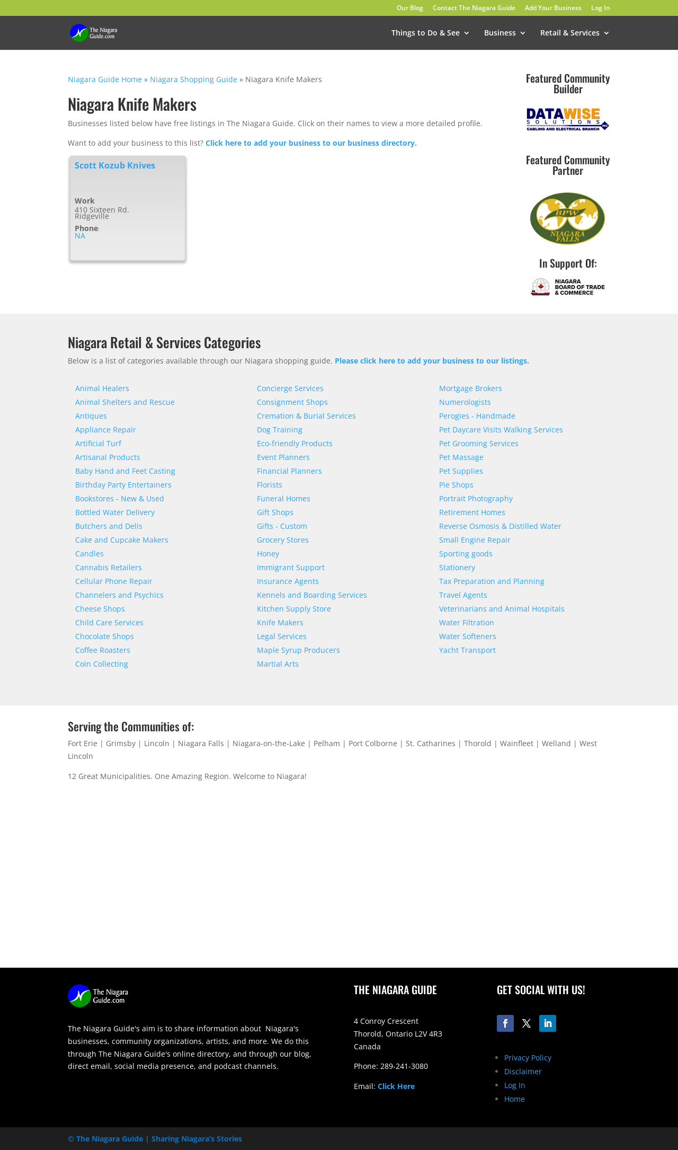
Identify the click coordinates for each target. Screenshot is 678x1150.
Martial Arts (278, 664)
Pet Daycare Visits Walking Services (501, 429)
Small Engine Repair (475, 540)
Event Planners (283, 457)
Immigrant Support (291, 567)
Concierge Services (290, 388)
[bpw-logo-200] (567, 244)
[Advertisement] (482, 884)
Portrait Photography (476, 498)
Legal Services (282, 636)
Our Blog (410, 8)
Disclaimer (523, 1071)
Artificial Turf (98, 443)
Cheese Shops (100, 609)
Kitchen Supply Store (294, 609)
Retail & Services (570, 33)
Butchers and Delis (108, 526)
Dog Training (279, 429)
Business (500, 33)
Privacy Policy (527, 1057)
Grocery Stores (283, 540)
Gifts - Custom (282, 526)
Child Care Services (109, 622)
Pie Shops (456, 485)
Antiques (91, 416)
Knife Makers (280, 622)
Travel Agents (463, 595)
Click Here (396, 1086)
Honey (268, 554)
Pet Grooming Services (479, 443)
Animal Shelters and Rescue (125, 402)
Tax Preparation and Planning (492, 581)
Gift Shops (275, 512)
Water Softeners (467, 636)
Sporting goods (466, 554)
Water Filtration (466, 622)
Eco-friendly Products (295, 443)
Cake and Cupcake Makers (121, 540)
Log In (600, 8)
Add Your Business (553, 8)
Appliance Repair (105, 429)
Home (514, 1099)
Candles (89, 554)
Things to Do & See (425, 33)
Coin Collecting (101, 664)
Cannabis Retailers (108, 567)
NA (80, 236)
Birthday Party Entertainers (123, 485)
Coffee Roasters (102, 650)
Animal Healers (102, 388)
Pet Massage (461, 457)
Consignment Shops (292, 402)
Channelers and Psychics (119, 595)
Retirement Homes (472, 512)
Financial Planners (289, 471)
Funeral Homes (283, 498)
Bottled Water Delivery (115, 512)
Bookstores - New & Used (119, 498)
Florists (269, 485)
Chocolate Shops (104, 636)
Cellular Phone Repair (114, 581)
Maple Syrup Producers (298, 650)
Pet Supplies (461, 471)
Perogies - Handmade (477, 416)
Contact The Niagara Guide (474, 8)
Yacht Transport (467, 650)
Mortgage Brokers (470, 388)
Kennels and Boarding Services (312, 595)
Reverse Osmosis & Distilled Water (500, 526)
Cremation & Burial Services (306, 416)
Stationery (457, 567)
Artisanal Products (107, 457)
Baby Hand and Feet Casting (125, 471)
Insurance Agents (288, 581)
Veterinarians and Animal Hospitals (502, 609)
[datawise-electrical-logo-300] (567, 130)
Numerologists (465, 402)
